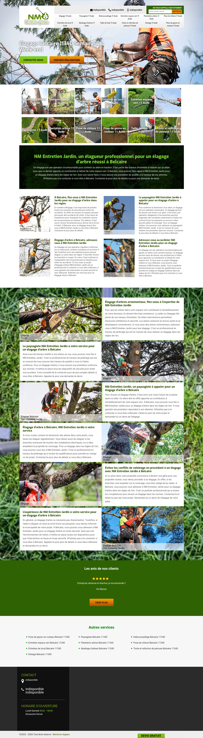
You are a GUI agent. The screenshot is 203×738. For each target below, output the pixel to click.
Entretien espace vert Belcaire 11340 (46, 642)
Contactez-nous (33, 60)
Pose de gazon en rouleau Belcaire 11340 (49, 637)
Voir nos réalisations (67, 60)
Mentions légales (61, 734)
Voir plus (101, 602)
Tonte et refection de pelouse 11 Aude (130, 24)
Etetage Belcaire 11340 (39, 654)
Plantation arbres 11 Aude (151, 17)
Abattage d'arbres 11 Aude (87, 24)
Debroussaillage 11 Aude (108, 16)
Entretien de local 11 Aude (65, 24)
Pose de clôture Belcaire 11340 (148, 642)
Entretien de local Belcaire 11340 (44, 648)
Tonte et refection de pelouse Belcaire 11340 (155, 648)
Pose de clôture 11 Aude (173, 16)
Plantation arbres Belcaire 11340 (97, 642)
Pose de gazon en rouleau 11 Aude (173, 24)
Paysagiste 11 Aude (86, 16)
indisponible (98, 10)
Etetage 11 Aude (151, 23)
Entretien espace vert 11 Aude (130, 17)
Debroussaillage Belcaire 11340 (149, 637)
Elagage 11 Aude (65, 16)
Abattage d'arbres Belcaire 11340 (97, 648)
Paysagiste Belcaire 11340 (94, 637)
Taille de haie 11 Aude (108, 23)
